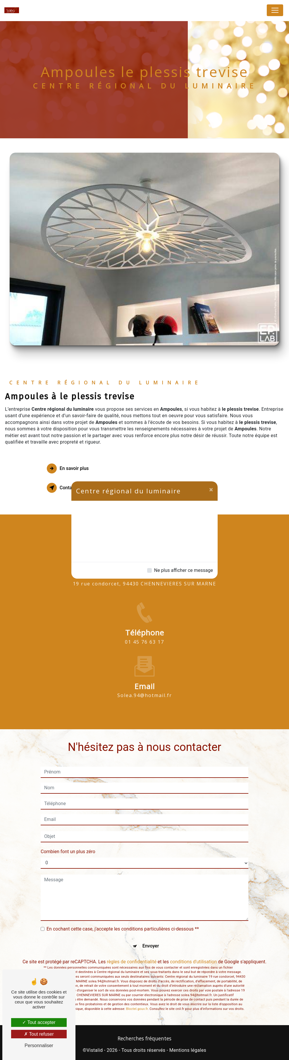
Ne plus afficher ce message (183, 570)
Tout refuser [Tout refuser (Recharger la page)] (39, 1034)
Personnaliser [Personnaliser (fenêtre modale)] (39, 1045)
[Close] (211, 489)
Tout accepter (38, 1022)
